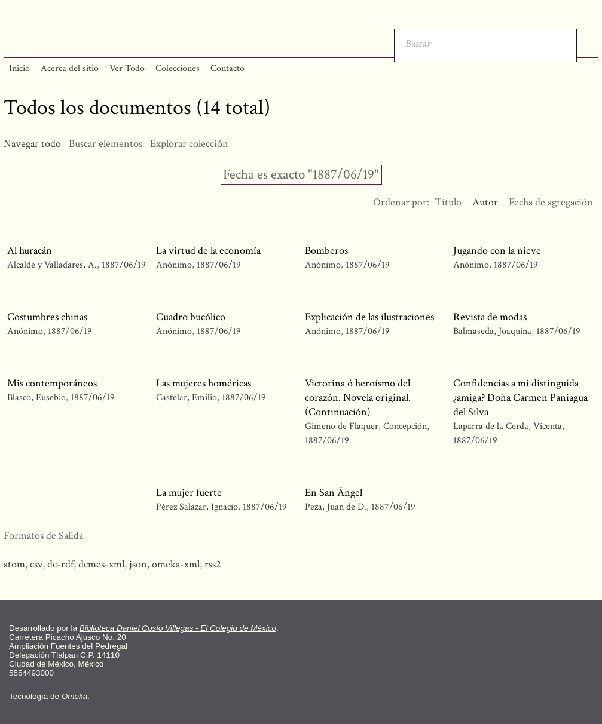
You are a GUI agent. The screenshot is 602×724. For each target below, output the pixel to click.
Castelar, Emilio (187, 397)
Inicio (19, 68)
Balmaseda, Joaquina (492, 331)
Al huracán (29, 250)
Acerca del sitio (70, 68)
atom (14, 564)
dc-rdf (60, 564)
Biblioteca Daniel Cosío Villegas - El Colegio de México (178, 628)
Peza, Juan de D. (335, 507)
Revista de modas (490, 317)
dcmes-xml (101, 564)
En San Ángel (333, 492)
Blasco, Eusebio (37, 397)
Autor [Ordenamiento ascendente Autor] (485, 202)
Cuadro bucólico (190, 317)
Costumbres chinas (47, 317)
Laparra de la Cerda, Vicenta (508, 426)
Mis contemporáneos (52, 383)
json (138, 564)
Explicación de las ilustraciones (369, 317)
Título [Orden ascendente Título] (448, 202)
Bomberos (326, 250)
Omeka (75, 696)
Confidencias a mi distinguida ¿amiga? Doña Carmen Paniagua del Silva (520, 397)
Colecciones (177, 68)
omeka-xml (176, 564)
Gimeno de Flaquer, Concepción (366, 426)
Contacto (227, 68)
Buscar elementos (105, 144)
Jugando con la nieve (497, 250)
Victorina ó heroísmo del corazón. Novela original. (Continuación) (358, 397)
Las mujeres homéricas (203, 383)
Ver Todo (127, 68)
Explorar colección (189, 144)
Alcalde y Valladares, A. (53, 265)
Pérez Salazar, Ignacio (198, 507)
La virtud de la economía (208, 250)
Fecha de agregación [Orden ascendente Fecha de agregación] (551, 202)
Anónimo (174, 265)
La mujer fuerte (189, 492)
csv (36, 564)
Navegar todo (32, 144)
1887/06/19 (124, 265)
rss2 (212, 564)
